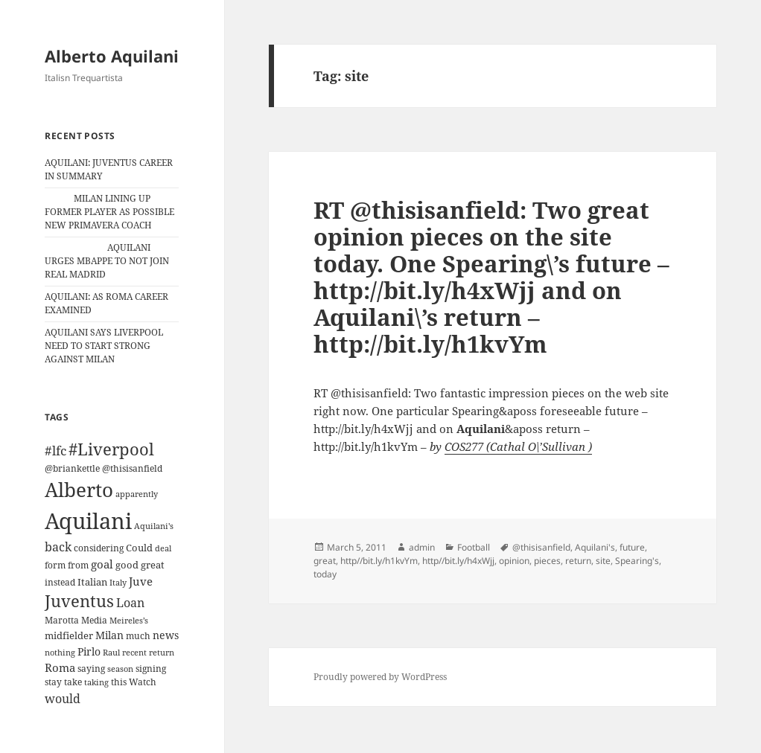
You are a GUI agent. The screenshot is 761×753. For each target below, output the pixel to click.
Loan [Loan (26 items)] (130, 603)
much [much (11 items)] (138, 635)
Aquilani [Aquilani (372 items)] (88, 521)
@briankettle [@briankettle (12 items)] (72, 468)
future (632, 547)
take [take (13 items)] (73, 682)
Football (473, 547)
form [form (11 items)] (55, 565)
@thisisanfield (541, 547)
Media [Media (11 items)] (94, 620)
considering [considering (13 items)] (99, 548)
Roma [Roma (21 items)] (60, 667)
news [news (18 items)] (166, 635)
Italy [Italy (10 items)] (118, 582)
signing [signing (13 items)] (151, 668)
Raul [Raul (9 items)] (111, 652)
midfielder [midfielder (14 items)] (69, 635)
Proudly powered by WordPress (380, 676)
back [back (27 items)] (58, 547)
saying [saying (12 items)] (91, 668)
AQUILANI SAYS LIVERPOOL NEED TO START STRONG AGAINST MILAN (104, 345)
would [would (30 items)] (62, 698)
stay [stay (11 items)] (53, 682)
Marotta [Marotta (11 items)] (62, 620)
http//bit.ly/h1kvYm (379, 560)
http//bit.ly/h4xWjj (458, 560)
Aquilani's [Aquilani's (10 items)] (153, 525)
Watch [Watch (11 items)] (142, 682)
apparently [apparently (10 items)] (136, 493)
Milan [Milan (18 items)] (109, 635)
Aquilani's (595, 547)
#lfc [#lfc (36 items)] (55, 450)
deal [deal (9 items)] (163, 548)
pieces (547, 560)
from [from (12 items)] (78, 565)
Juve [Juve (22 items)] (141, 581)
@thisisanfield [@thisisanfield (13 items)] (132, 468)
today (325, 574)
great (324, 560)
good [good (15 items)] (126, 564)
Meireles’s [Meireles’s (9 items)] (128, 620)
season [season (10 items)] (120, 668)
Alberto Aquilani (112, 56)
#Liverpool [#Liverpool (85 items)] (111, 449)
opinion (514, 560)
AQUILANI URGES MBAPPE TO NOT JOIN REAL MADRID (107, 261)
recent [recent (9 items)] (134, 652)
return (578, 560)
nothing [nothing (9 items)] (60, 652)
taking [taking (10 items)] (96, 682)
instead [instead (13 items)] (60, 582)
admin (422, 547)
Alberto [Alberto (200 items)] (79, 489)
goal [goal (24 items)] (102, 564)
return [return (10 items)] (161, 652)
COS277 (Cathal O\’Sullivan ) (518, 446)
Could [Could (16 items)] (139, 547)
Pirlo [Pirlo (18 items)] (89, 651)
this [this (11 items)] (119, 682)
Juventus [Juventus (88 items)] (79, 601)
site (603, 560)
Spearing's (637, 560)
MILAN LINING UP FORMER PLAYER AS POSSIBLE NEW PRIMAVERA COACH (109, 211)
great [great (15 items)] (153, 564)
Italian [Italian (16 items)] (92, 582)
